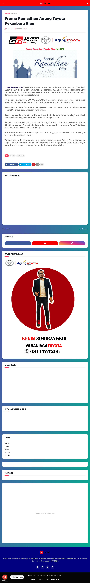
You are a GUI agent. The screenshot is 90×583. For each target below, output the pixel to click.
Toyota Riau (58, 575)
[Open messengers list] (4, 577)
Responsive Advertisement (45, 513)
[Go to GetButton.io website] (5, 581)
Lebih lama (83, 229)
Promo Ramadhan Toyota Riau (40, 49)
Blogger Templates (43, 575)
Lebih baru (6, 229)
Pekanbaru (55, 579)
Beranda (7, 13)
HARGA (7, 443)
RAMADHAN (20, 155)
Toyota (41, 579)
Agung (33, 579)
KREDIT (7, 446)
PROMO (14, 13)
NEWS (7, 449)
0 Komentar (30, 29)
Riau (47, 579)
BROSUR (7, 452)
